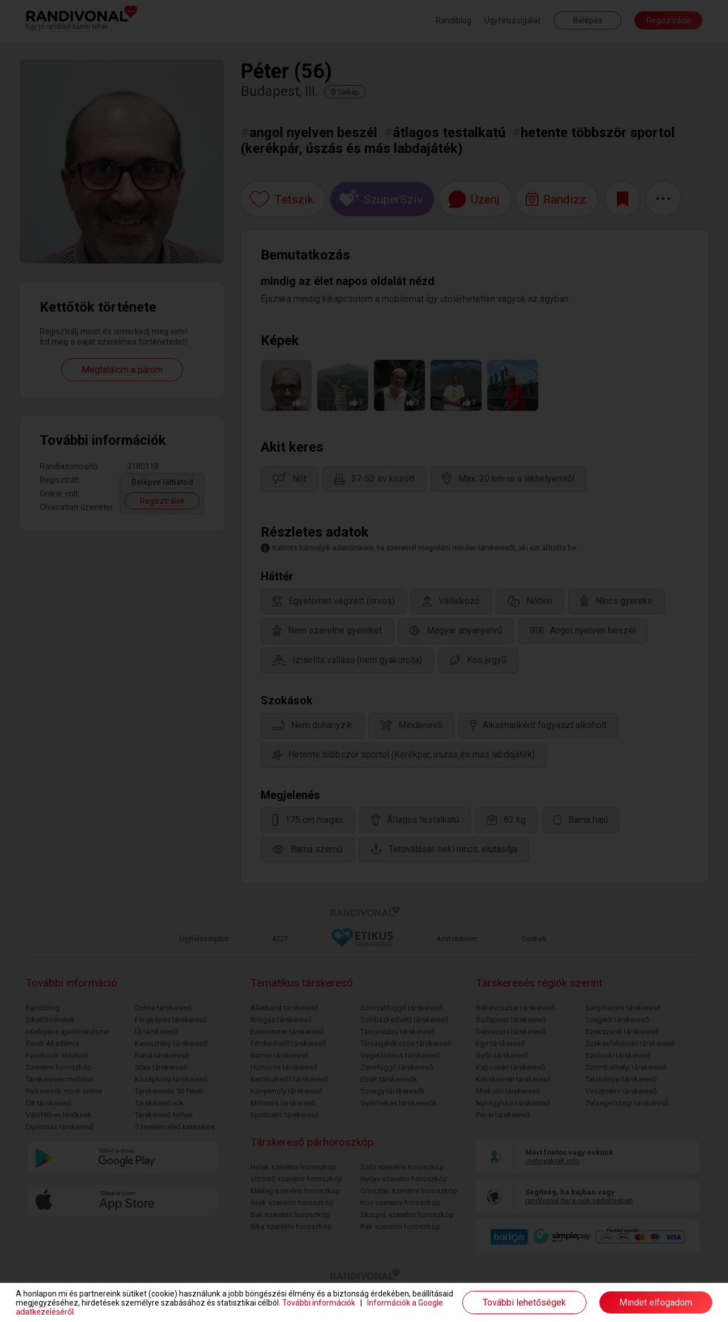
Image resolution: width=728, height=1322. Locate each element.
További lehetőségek (524, 1302)
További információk (318, 1302)
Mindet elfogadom (655, 1302)
